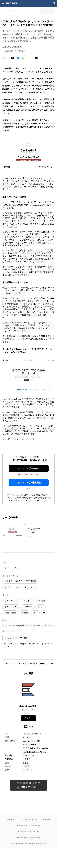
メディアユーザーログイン (28, 468)
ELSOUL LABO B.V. (38, 663)
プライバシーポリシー (28, 819)
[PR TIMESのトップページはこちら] (11, 3)
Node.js (41, 607)
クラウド (26, 601)
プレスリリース (19, 663)
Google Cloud (10, 613)
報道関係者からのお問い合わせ (29, 825)
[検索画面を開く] (54, 3)
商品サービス (11, 568)
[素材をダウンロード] (31, 58)
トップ (7, 663)
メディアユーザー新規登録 (28, 482)
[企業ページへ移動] (28, 691)
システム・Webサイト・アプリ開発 (20, 581)
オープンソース (12, 607)
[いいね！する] (4, 58)
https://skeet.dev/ (29, 439)
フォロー (29, 718)
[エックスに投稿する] (12, 58)
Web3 (35, 613)
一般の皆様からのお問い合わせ (29, 837)
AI (44, 613)
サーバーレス (11, 601)
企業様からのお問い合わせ (28, 831)
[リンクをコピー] (36, 58)
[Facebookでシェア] (18, 58)
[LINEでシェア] (23, 58)
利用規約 (46, 819)
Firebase (24, 613)
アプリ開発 (40, 601)
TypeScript (28, 607)
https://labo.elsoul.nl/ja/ (32, 734)
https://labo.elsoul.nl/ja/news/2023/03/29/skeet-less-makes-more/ (28, 625)
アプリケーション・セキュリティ (20, 587)
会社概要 (10, 819)
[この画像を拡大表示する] (12, 530)
